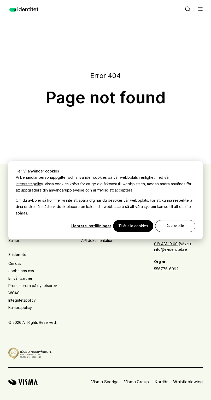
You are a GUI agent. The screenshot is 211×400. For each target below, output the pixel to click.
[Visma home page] (23, 382)
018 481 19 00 (166, 244)
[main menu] (200, 9)
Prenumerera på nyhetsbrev (32, 285)
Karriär (161, 381)
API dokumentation (97, 240)
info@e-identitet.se (170, 249)
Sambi (13, 240)
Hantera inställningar (91, 226)
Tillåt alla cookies (133, 226)
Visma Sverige (105, 381)
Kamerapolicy (20, 307)
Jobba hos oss (21, 270)
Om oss (14, 263)
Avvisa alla (175, 226)
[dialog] (105, 200)
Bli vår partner (20, 278)
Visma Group (136, 381)
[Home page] (23, 9)
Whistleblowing (188, 381)
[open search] (187, 9)
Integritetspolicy (22, 300)
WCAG (14, 293)
